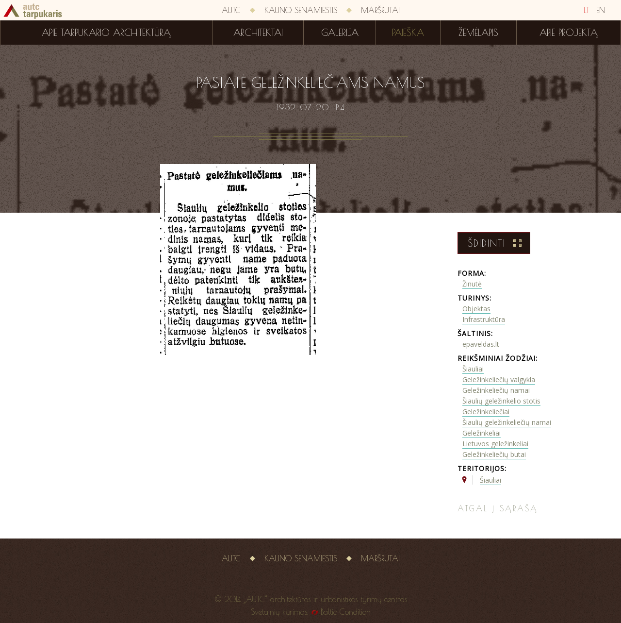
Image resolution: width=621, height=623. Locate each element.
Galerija (340, 32)
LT (586, 10)
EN (600, 10)
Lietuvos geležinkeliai (495, 443)
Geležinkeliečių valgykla (498, 379)
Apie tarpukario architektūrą (106, 32)
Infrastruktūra (483, 319)
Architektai (258, 32)
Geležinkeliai (481, 433)
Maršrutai (380, 10)
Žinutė (472, 283)
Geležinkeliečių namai (496, 390)
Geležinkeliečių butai (494, 454)
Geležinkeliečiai (485, 411)
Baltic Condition (346, 611)
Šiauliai (473, 368)
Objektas (476, 308)
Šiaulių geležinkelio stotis (501, 400)
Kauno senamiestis (300, 10)
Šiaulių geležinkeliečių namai (506, 422)
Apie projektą (568, 32)
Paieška (408, 32)
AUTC (231, 10)
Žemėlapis (478, 32)
